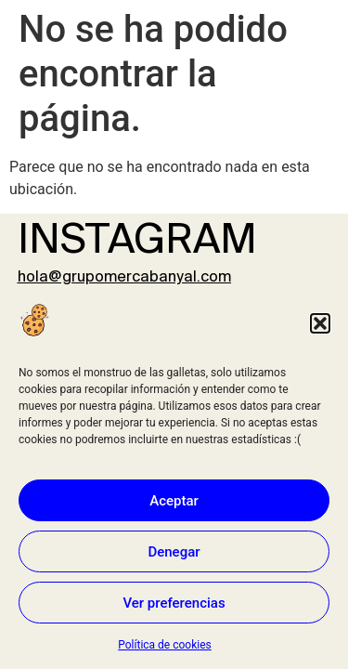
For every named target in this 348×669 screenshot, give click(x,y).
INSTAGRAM (137, 241)
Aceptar (174, 500)
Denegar (174, 552)
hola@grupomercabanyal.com (124, 277)
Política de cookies (165, 644)
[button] (320, 323)
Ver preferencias (173, 603)
